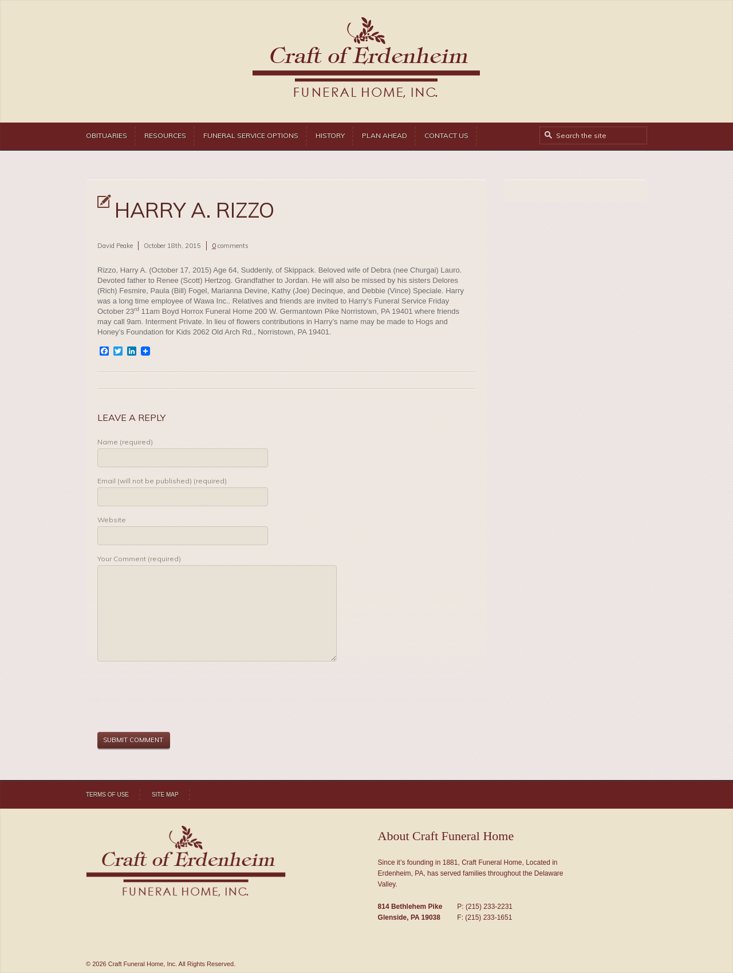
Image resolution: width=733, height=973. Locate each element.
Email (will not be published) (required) (162, 480)
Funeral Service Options (250, 135)
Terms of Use (107, 794)
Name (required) (125, 442)
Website (111, 519)
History (330, 135)
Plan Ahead (384, 135)
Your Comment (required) (139, 558)
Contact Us (446, 135)
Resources (165, 135)
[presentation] (184, 698)
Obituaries (106, 135)
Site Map (165, 794)
